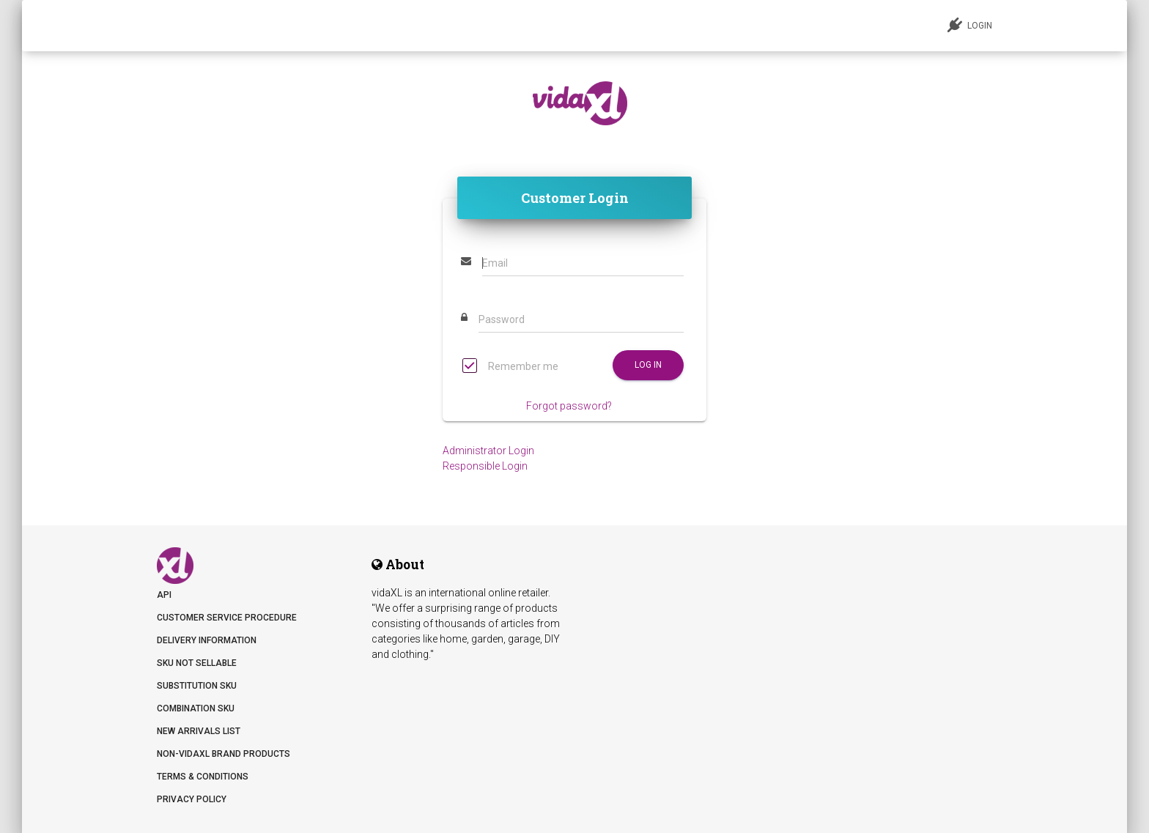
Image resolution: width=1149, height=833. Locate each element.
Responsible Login (485, 466)
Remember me (510, 367)
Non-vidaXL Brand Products (223, 754)
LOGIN (969, 25)
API (164, 595)
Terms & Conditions (202, 776)
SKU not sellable (197, 663)
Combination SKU (195, 708)
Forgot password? (569, 406)
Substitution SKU (197, 686)
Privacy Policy (191, 799)
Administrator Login (488, 450)
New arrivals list (198, 731)
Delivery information (206, 640)
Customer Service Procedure (227, 617)
